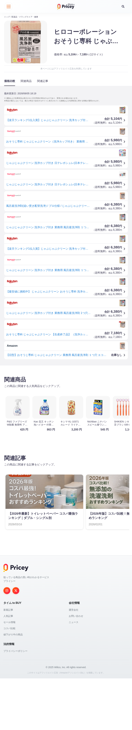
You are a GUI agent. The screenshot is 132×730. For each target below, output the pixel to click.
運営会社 (73, 608)
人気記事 (8, 614)
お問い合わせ (76, 614)
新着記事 (8, 608)
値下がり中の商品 (13, 632)
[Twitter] (15, 588)
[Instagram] (6, 588)
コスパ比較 (9, 626)
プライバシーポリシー (15, 649)
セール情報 (9, 620)
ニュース (73, 620)
